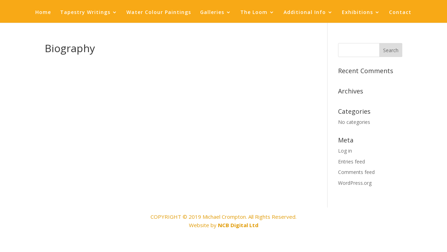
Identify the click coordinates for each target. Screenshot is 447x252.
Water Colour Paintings (158, 12)
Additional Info (305, 12)
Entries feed (351, 161)
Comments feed (356, 172)
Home (43, 12)
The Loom (254, 12)
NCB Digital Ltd (238, 225)
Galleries (212, 12)
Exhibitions (357, 12)
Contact (400, 12)
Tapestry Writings (85, 12)
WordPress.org (355, 183)
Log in (345, 150)
